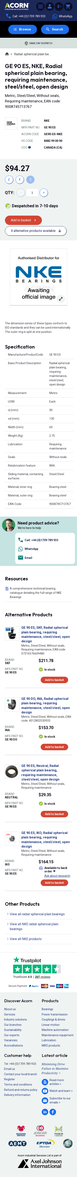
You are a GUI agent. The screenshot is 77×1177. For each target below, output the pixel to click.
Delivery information (17, 1095)
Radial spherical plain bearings (33, 54)
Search (57, 29)
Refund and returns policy (20, 1089)
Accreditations (13, 1045)
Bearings (47, 1009)
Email (25, 557)
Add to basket (21, 220)
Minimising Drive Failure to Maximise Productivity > (55, 1068)
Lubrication (49, 1040)
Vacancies (10, 1040)
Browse (25, 29)
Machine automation (55, 1030)
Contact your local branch (20, 1074)
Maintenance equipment (58, 1035)
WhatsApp (62, 16)
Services (9, 1014)
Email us (9, 1069)
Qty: (9, 192)
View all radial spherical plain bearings (37, 914)
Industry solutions (15, 1019)
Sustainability (13, 1030)
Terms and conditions (18, 1084)
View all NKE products (26, 939)
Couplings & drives (53, 1019)
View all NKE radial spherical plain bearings (34, 926)
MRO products (51, 1045)
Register (9, 1079)
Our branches (13, 1024)
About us (10, 1009)
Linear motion (51, 1024)
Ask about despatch (57, 875)
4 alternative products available (33, 231)
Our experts (11, 1035)
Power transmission (55, 1014)
